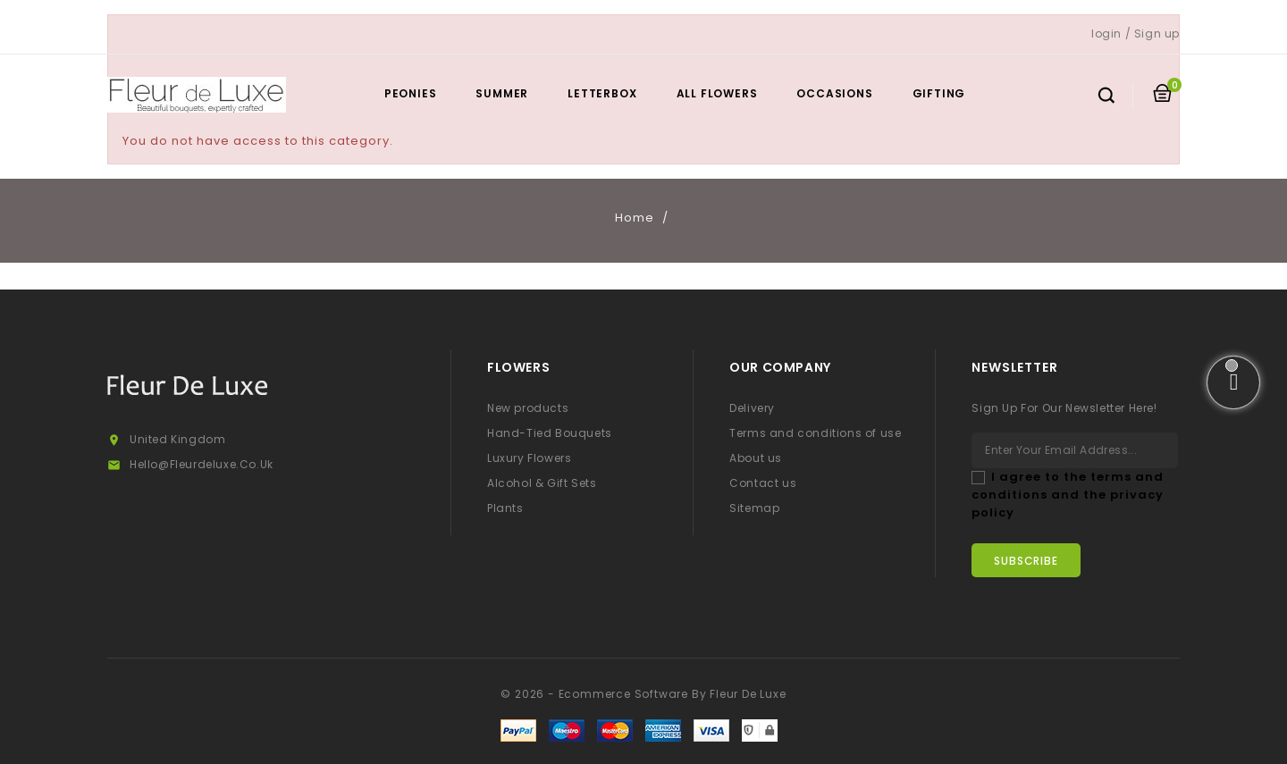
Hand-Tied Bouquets (549, 433)
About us (755, 458)
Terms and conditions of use (815, 433)
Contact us (762, 483)
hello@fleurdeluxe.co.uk (201, 464)
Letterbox (602, 93)
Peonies (410, 93)
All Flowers (717, 93)
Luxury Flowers (529, 458)
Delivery (752, 408)
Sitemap (754, 508)
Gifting (939, 93)
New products (527, 408)
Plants (505, 508)
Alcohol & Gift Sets (541, 483)
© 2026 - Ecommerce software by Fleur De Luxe (643, 693)
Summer (501, 93)
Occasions (834, 93)
